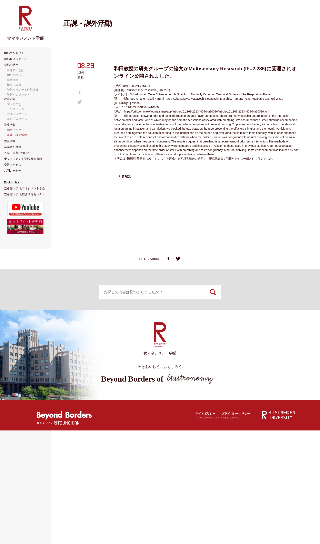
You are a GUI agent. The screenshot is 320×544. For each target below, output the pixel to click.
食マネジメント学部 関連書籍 (133, 383)
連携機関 (229, 328)
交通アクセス (178, 383)
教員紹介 (175, 350)
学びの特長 (231, 323)
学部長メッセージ (179, 312)
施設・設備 (231, 333)
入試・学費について (67, 383)
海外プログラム (62, 372)
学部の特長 (232, 312)
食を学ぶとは (232, 318)
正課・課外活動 (120, 361)
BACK (127, 176)
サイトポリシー (205, 527)
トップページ (60, 312)
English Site (61, 400)
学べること (59, 356)
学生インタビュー (121, 356)
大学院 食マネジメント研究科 (133, 400)
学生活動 (117, 350)
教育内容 (59, 350)
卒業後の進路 (236, 350)
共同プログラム (62, 366)
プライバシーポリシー (235, 527)
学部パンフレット (19, 94)
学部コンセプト (120, 312)
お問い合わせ (236, 383)
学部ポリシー (232, 339)
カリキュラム (60, 361)
